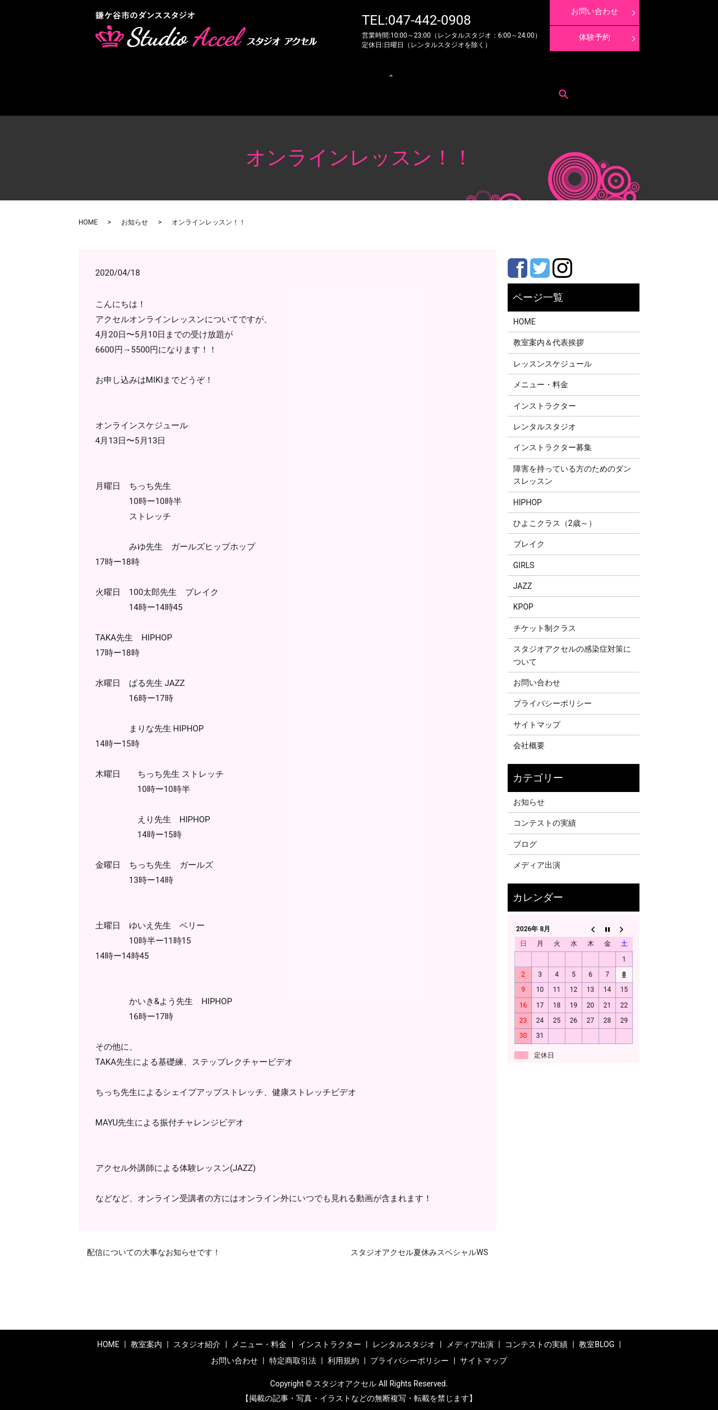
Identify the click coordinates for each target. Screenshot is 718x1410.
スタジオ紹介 (196, 1340)
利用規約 (208, 90)
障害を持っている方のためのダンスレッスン (572, 471)
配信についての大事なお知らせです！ (153, 1248)
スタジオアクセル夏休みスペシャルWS (419, 1248)
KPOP (523, 603)
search (235, 90)
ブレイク (529, 540)
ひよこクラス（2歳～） (554, 519)
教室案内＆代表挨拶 (548, 339)
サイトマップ (536, 721)
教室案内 (122, 73)
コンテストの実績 (483, 73)
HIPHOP (527, 499)
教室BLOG (596, 1340)
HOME (88, 219)
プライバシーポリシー (552, 700)
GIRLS (524, 561)
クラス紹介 (273, 73)
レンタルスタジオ (328, 73)
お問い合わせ (128, 90)
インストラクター (384, 73)
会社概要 (529, 742)
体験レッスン (532, 73)
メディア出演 (433, 73)
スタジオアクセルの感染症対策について (572, 651)
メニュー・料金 (162, 73)
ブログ (525, 840)
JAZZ (522, 582)
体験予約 (594, 37)
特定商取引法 (171, 90)
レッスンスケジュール (221, 73)
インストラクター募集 (588, 73)
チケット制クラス (544, 624)
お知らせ (134, 219)
